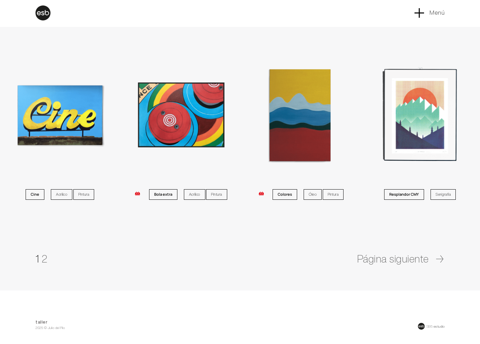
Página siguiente (401, 259)
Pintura (83, 194)
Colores (285, 194)
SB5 (429, 326)
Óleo (313, 194)
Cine (35, 194)
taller (41, 322)
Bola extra (163, 194)
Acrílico (61, 194)
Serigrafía (443, 194)
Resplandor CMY (404, 194)
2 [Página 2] (44, 259)
